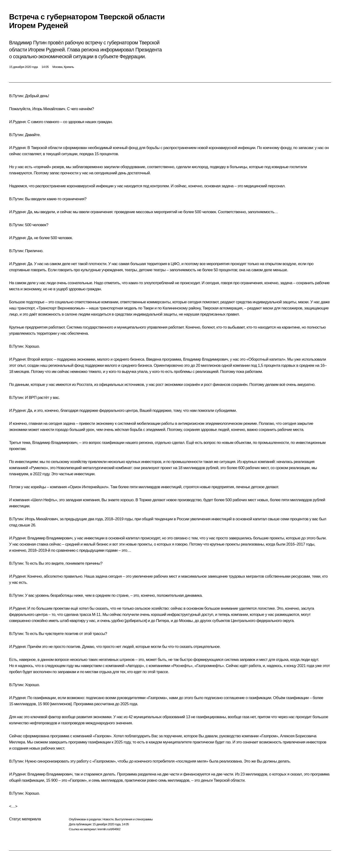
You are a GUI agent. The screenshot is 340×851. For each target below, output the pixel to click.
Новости (107, 819)
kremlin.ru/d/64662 (109, 829)
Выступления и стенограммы (134, 819)
